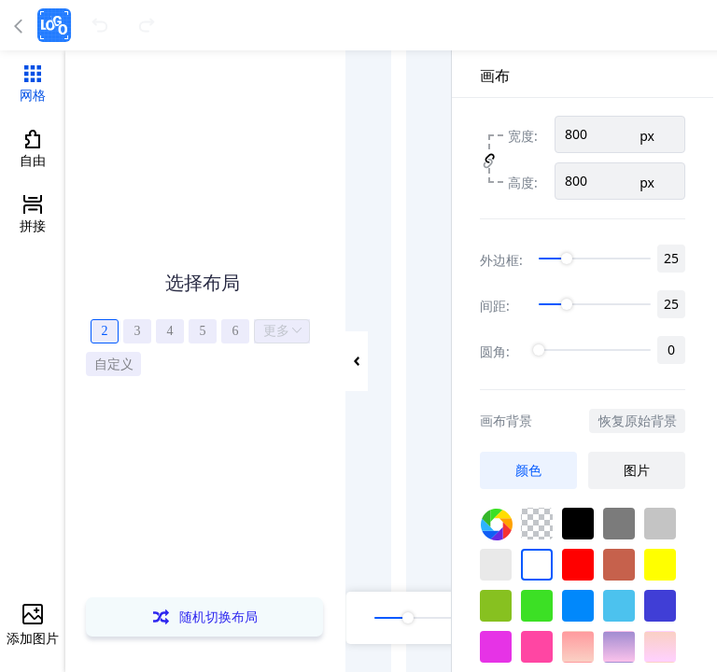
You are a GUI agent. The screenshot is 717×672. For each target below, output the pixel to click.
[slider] (595, 258)
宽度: (523, 135)
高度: (523, 181)
